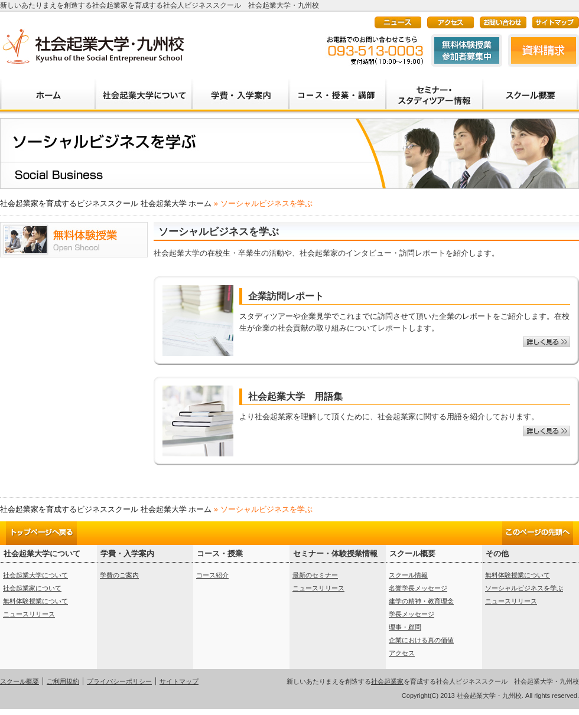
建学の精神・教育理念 (421, 601)
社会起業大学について (143, 90)
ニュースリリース (29, 614)
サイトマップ (179, 681)
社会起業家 (387, 681)
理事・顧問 (405, 627)
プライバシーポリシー (119, 681)
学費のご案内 (119, 575)
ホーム (47, 90)
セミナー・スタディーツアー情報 (433, 90)
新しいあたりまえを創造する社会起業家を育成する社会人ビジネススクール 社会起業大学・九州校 (92, 46)
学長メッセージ (411, 614)
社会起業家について (32, 588)
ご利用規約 (63, 681)
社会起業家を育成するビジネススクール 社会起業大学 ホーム (106, 203)
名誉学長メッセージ (418, 588)
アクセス (402, 653)
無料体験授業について (35, 601)
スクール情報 (408, 575)
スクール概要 (19, 681)
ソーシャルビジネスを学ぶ (524, 588)
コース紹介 (212, 575)
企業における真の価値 (421, 640)
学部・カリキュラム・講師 (336, 90)
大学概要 (530, 90)
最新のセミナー (315, 575)
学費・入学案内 (239, 90)
